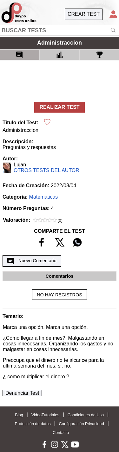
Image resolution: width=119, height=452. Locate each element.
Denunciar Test (22, 393)
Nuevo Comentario (31, 261)
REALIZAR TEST (59, 107)
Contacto (61, 432)
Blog (19, 414)
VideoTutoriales (45, 414)
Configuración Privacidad (81, 423)
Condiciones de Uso (86, 414)
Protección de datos (33, 423)
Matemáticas (43, 197)
